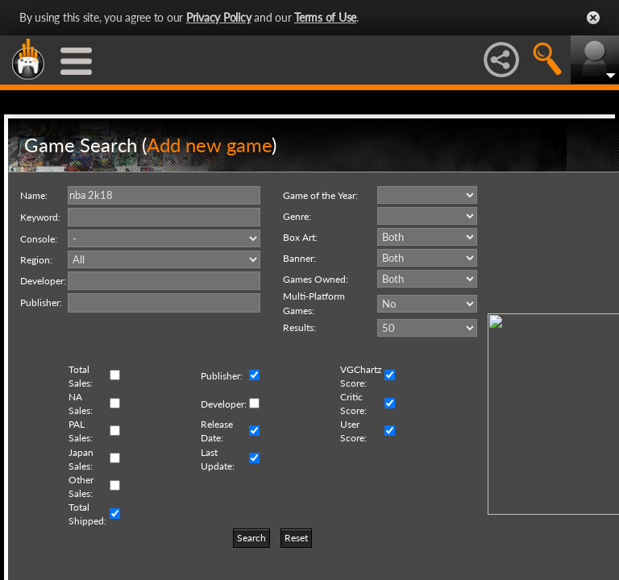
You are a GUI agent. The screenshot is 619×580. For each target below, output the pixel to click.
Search (251, 538)
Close (593, 17)
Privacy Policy (218, 17)
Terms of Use (325, 17)
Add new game (209, 144)
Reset (296, 538)
